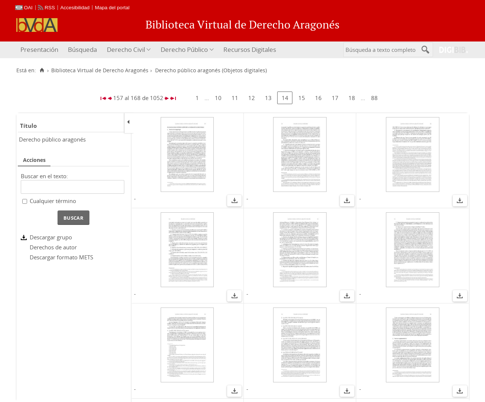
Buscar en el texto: (44, 176)
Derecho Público (184, 49)
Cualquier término (53, 201)
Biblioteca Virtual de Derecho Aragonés (99, 70)
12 (251, 98)
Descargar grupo (51, 237)
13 (268, 98)
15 (301, 98)
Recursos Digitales (249, 49)
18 (351, 98)
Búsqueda (82, 49)
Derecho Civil (126, 49)
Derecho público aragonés (52, 139)
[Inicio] (42, 70)
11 (235, 98)
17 (335, 98)
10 (218, 98)
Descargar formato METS (61, 257)
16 (318, 98)
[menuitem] (40, 49)
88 (374, 98)
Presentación (39, 49)
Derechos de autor (53, 247)
